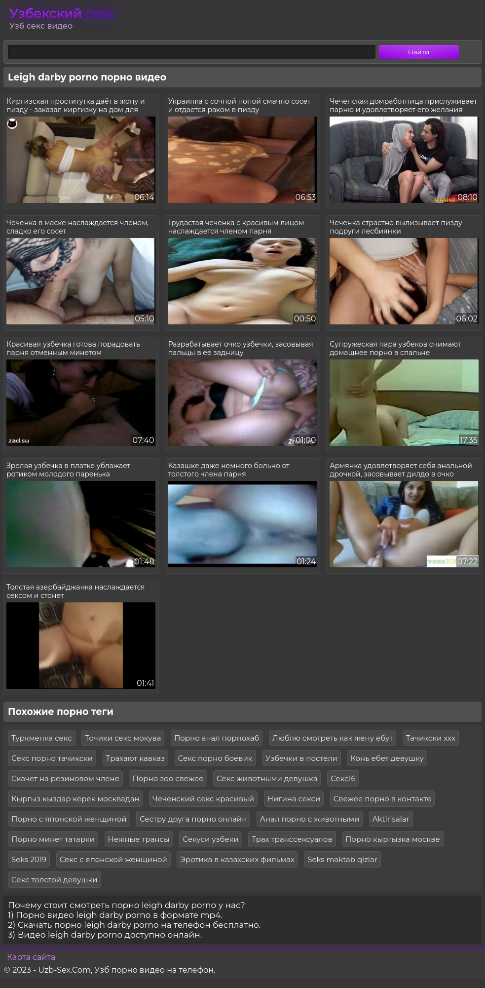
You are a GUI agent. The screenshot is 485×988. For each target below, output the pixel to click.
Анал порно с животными (310, 819)
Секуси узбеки (211, 839)
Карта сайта (31, 957)
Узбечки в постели (301, 758)
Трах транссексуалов (292, 839)
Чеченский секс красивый (203, 798)
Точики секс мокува (123, 738)
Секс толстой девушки (54, 879)
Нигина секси (294, 798)
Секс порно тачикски (52, 758)
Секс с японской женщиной (113, 859)
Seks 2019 (28, 859)
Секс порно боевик (215, 758)
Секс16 (343, 778)
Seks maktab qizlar (342, 859)
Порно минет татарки (53, 839)
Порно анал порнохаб (217, 738)
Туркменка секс (41, 738)
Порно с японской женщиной (69, 819)
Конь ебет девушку (386, 758)
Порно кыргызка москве (392, 839)
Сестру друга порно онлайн (193, 819)
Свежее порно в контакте (383, 798)
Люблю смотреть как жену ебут (332, 738)
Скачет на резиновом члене (65, 778)
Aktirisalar (391, 819)
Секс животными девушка (267, 778)
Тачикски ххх (430, 738)
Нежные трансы (139, 839)
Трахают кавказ (135, 758)
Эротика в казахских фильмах (237, 859)
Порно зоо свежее (167, 778)
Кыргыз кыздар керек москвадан (75, 798)
